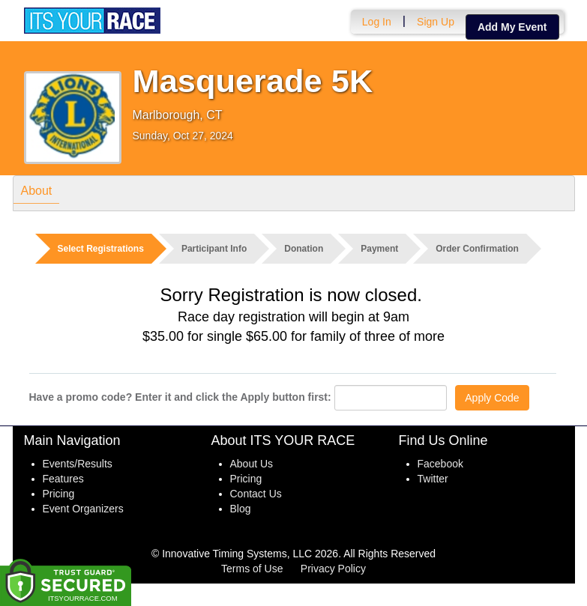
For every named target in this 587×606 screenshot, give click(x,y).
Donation (303, 248)
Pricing (59, 494)
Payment (379, 248)
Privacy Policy (333, 569)
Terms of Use (252, 569)
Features (63, 479)
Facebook (440, 464)
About (36, 193)
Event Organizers (83, 509)
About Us (252, 464)
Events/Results (77, 464)
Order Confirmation (477, 248)
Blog (240, 509)
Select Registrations (101, 248)
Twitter (433, 479)
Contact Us (256, 494)
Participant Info (214, 248)
